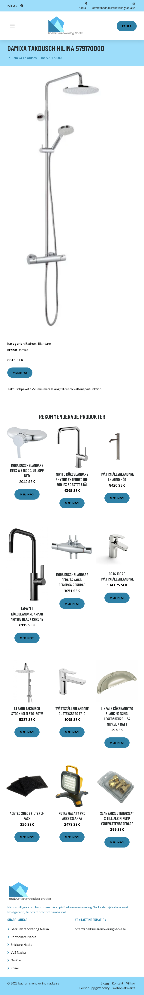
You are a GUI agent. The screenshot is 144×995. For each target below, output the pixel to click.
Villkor (130, 983)
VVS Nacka (18, 952)
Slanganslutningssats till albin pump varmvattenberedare (117, 818)
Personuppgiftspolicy (94, 988)
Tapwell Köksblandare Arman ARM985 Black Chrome (27, 613)
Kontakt (117, 983)
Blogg (104, 983)
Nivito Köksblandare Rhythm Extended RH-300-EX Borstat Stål (72, 479)
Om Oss (16, 960)
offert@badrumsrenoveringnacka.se (100, 929)
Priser (126, 26)
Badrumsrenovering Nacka (30, 929)
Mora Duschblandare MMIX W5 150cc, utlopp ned (27, 470)
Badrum (31, 343)
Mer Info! (20, 372)
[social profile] (22, 5)
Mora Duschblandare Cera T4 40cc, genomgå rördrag (72, 579)
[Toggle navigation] (12, 25)
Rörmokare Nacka (23, 937)
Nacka (82, 7)
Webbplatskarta (123, 988)
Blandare (44, 343)
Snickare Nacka (21, 945)
